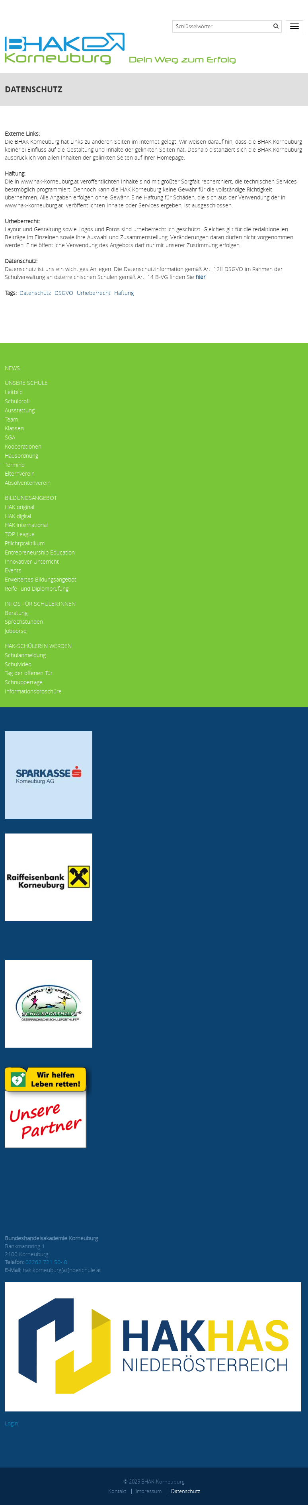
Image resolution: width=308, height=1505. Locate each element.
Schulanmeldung (25, 655)
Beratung (16, 613)
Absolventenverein (28, 482)
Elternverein (20, 473)
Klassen (14, 428)
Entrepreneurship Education (40, 552)
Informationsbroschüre (33, 691)
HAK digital (18, 516)
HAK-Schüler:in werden (38, 646)
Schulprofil (18, 401)
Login (11, 1423)
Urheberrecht (94, 293)
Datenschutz (35, 293)
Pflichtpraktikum (25, 543)
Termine (15, 464)
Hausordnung (21, 455)
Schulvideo (18, 664)
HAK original (19, 507)
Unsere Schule (26, 382)
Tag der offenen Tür (29, 673)
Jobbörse (16, 630)
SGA (10, 437)
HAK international (26, 525)
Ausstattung (20, 410)
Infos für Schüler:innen (40, 603)
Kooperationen (23, 446)
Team (11, 419)
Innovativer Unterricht (32, 561)
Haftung (124, 293)
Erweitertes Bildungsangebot (40, 579)
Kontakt (117, 1491)
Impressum (149, 1491)
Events (13, 570)
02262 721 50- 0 (46, 1262)
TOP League (20, 534)
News (12, 368)
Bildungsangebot (31, 498)
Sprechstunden (24, 621)
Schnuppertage (24, 682)
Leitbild (14, 392)
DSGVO (64, 293)
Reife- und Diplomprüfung (36, 588)
